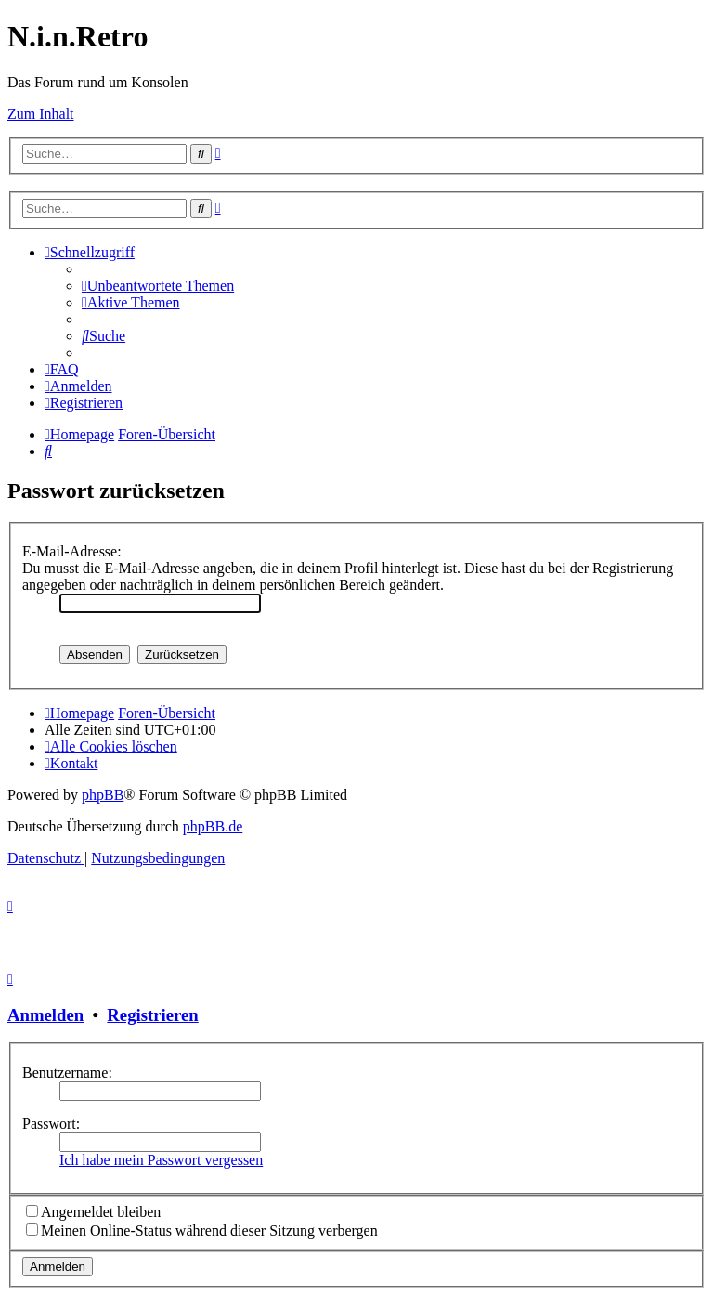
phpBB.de (212, 826)
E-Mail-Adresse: (72, 551)
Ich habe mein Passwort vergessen (161, 1160)
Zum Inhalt (40, 114)
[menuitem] (158, 286)
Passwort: (51, 1123)
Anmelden (45, 1015)
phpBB (102, 795)
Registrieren (152, 1015)
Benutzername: (67, 1072)
